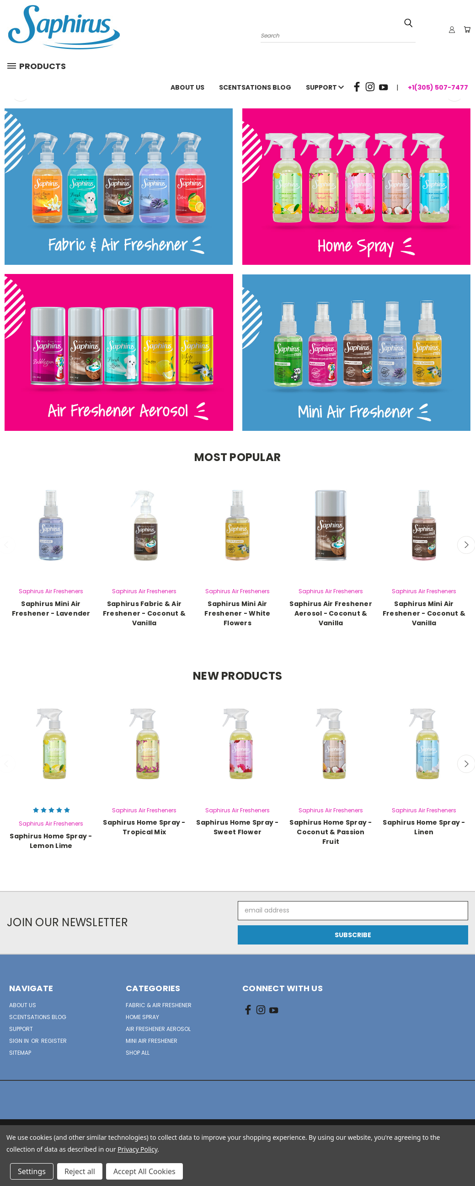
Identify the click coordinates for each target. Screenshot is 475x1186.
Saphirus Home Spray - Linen (424, 827)
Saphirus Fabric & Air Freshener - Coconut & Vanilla (144, 613)
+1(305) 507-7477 (438, 87)
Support (325, 87)
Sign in (19, 1041)
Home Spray (142, 1017)
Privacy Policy (137, 1149)
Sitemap (20, 1053)
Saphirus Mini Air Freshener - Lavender (51, 608)
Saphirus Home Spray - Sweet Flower (237, 827)
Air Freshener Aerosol (158, 1029)
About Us (187, 87)
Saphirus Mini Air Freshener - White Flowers (237, 613)
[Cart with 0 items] (465, 29)
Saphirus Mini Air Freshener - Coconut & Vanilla (424, 613)
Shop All (137, 1053)
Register (54, 1041)
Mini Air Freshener (151, 1041)
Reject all (79, 1171)
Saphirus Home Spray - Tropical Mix (144, 827)
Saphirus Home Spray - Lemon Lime (51, 841)
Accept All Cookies (144, 1171)
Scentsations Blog (255, 87)
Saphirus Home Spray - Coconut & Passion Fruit (330, 832)
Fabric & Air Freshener (159, 1005)
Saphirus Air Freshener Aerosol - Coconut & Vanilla (330, 613)
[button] (119, 186)
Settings (32, 1171)
